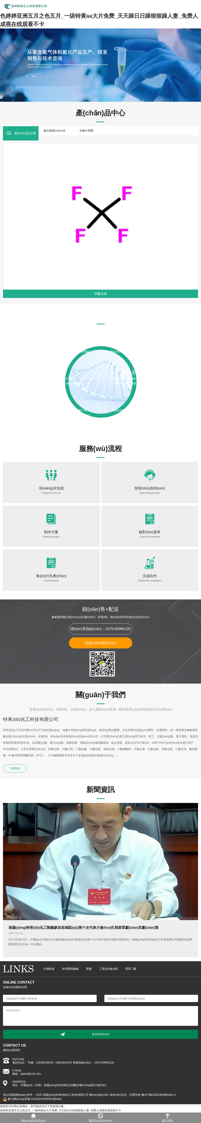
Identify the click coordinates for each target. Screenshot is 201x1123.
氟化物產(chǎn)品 (54, 130)
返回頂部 (167, 1117)
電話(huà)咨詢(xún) (100, 1117)
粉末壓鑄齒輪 (70, 968)
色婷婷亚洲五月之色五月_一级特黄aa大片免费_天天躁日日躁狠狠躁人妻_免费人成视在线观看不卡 (60, 1110)
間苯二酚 (130, 968)
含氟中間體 (86, 130)
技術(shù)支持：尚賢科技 (125, 1094)
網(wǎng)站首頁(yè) (33, 1117)
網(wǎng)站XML (99, 1094)
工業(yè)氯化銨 (108, 968)
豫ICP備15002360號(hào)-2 (159, 1094)
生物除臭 (49, 968)
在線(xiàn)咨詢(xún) (100, 643)
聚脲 (89, 968)
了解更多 (14, 768)
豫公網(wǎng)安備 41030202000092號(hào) (32, 1098)
